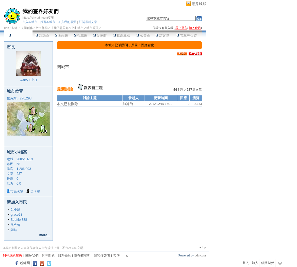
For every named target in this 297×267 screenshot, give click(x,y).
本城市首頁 (18, 35)
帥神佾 (127, 104)
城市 (15, 27)
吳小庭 (15, 209)
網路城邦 (199, 4)
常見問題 (48, 256)
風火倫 (15, 225)
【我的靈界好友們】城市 (67, 27)
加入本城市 (29, 22)
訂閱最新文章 (88, 22)
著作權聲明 (82, 256)
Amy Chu (28, 80)
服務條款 (64, 256)
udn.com (200, 255)
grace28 (16, 214)
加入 (255, 263)
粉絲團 (25, 263)
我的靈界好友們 (40, 11)
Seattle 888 (19, 220)
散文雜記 (42, 27)
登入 (246, 263)
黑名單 (35, 191)
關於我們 (31, 256)
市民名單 (16, 191)
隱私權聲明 (102, 256)
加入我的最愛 (67, 22)
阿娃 (14, 230)
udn (6, 27)
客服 (116, 256)
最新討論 (65, 89)
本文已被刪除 (67, 104)
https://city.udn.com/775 (38, 17)
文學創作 (27, 27)
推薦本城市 (47, 22)
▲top (202, 247)
